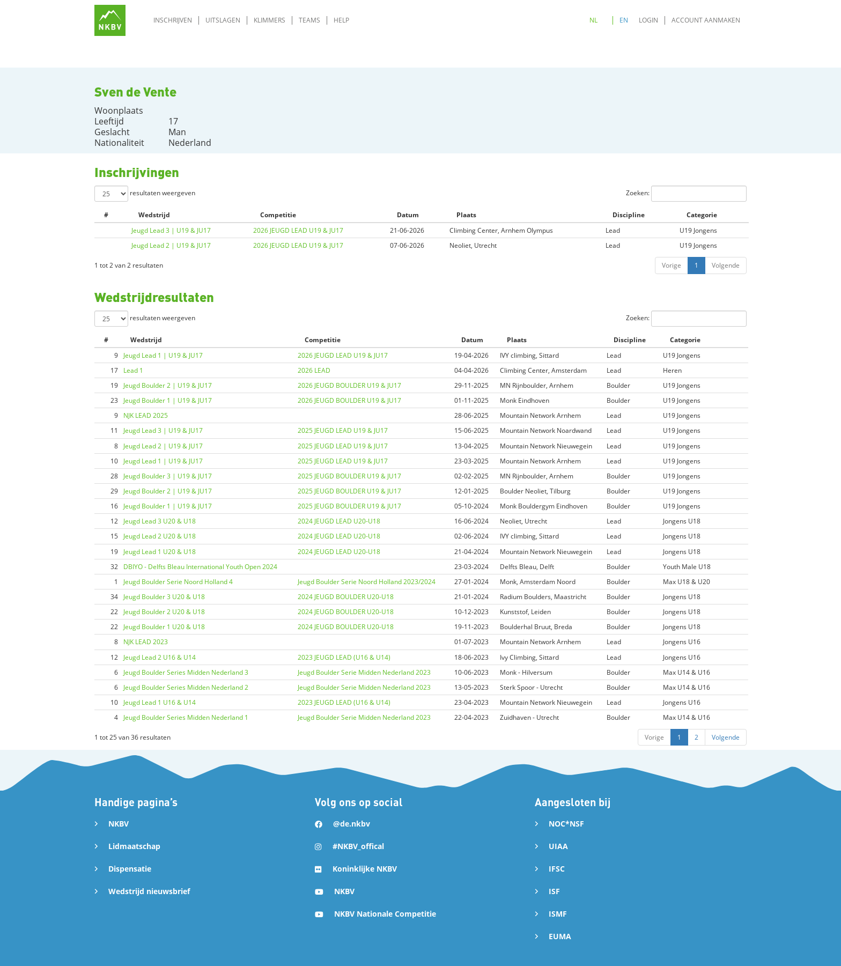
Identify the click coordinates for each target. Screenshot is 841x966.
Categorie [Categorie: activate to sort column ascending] (702, 214)
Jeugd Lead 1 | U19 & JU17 (163, 355)
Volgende (726, 265)
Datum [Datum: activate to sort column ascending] (408, 214)
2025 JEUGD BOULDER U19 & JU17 (349, 476)
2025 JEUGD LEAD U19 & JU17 (343, 430)
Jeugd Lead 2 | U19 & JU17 (171, 245)
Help (341, 20)
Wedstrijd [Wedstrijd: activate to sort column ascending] (154, 214)
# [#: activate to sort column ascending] (106, 214)
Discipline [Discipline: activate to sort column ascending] (629, 214)
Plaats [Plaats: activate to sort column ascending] (466, 214)
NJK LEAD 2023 (145, 641)
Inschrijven (172, 20)
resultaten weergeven (144, 194)
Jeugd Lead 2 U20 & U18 (159, 536)
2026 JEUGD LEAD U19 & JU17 (298, 230)
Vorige (671, 265)
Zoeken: (686, 194)
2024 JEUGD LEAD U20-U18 (339, 521)
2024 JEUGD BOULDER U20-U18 (346, 596)
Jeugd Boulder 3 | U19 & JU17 (167, 476)
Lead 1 (133, 370)
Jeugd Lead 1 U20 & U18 (159, 551)
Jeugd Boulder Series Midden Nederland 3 (185, 672)
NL (593, 20)
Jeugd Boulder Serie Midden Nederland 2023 (364, 672)
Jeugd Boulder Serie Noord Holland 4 (178, 581)
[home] (110, 20)
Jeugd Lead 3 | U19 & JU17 (171, 230)
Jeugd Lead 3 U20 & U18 (159, 521)
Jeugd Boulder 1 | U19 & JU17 (167, 400)
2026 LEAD (314, 370)
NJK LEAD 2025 (145, 415)
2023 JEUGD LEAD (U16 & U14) (344, 657)
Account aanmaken (706, 20)
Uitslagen (222, 20)
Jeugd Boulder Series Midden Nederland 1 (185, 717)
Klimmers (269, 20)
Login (648, 20)
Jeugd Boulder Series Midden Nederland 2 (185, 687)
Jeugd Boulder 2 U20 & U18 (164, 611)
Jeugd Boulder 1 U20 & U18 (164, 626)
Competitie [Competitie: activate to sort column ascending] (278, 214)
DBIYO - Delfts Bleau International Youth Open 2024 (200, 566)
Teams (309, 20)
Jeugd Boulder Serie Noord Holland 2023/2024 (367, 581)
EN (623, 20)
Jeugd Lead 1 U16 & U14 (159, 702)
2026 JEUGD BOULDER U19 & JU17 (349, 385)
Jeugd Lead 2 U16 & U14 (159, 657)
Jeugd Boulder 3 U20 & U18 (164, 596)
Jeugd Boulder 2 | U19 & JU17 (167, 385)
